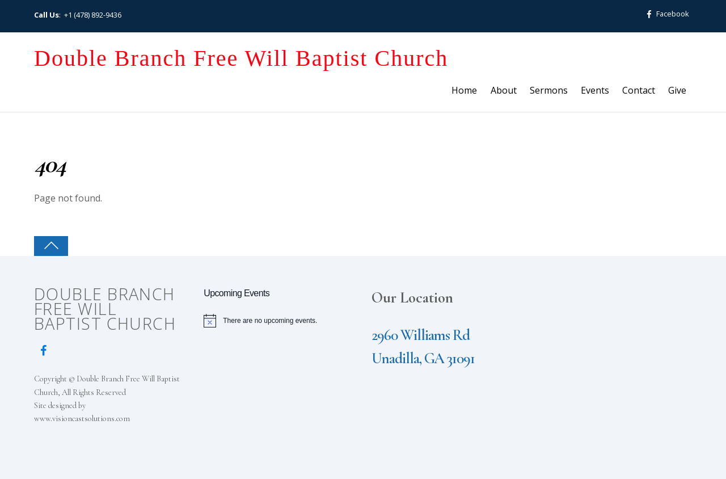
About (504, 90)
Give (677, 90)
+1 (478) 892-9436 (92, 15)
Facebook (665, 14)
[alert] (280, 320)
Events (595, 90)
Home (464, 90)
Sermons (549, 90)
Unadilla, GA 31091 (423, 358)
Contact (638, 90)
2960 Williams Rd (421, 335)
